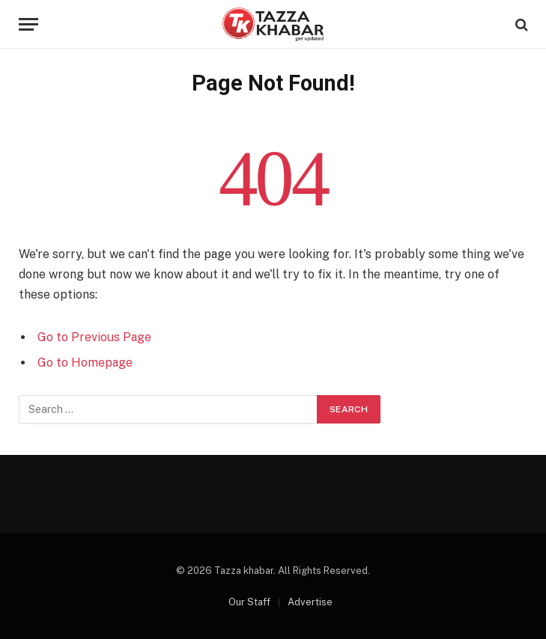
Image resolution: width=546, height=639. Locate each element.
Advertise (310, 602)
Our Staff (249, 602)
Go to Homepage (85, 362)
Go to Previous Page (94, 337)
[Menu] (28, 24)
